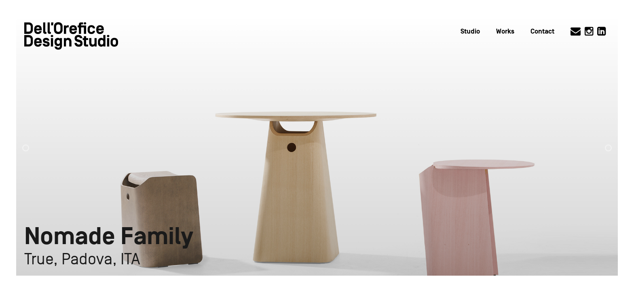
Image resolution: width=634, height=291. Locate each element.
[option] (317, 145)
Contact (542, 31)
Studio (470, 31)
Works (505, 31)
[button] (32, 144)
